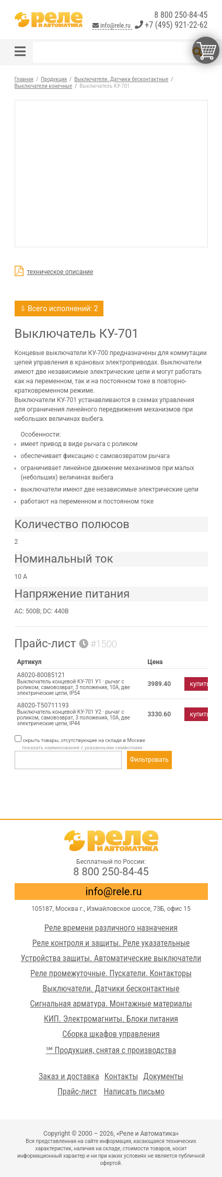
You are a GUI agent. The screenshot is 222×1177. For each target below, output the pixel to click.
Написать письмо (134, 1091)
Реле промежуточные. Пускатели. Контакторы (111, 973)
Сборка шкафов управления (110, 1034)
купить (200, 684)
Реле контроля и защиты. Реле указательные (111, 943)
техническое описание (60, 272)
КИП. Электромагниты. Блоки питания (111, 1019)
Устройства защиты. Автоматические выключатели (111, 958)
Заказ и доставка (69, 1076)
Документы (163, 1076)
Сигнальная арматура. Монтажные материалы (111, 1004)
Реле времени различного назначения (111, 928)
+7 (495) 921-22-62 (171, 25)
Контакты (121, 1076)
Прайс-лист (77, 1091)
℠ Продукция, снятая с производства (111, 1050)
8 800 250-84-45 (180, 15)
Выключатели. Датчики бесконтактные (111, 988)
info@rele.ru (112, 25)
